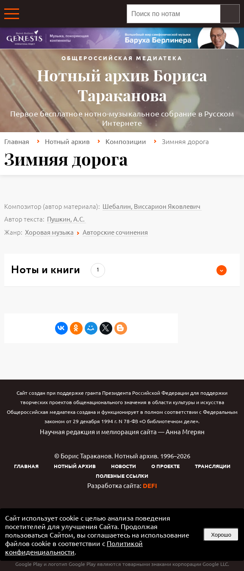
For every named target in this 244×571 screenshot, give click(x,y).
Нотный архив (67, 141)
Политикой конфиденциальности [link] (74, 547)
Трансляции (212, 466)
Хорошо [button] (221, 535)
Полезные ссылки (122, 475)
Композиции (125, 141)
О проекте (165, 466)
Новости (123, 466)
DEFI (150, 485)
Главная (16, 141)
